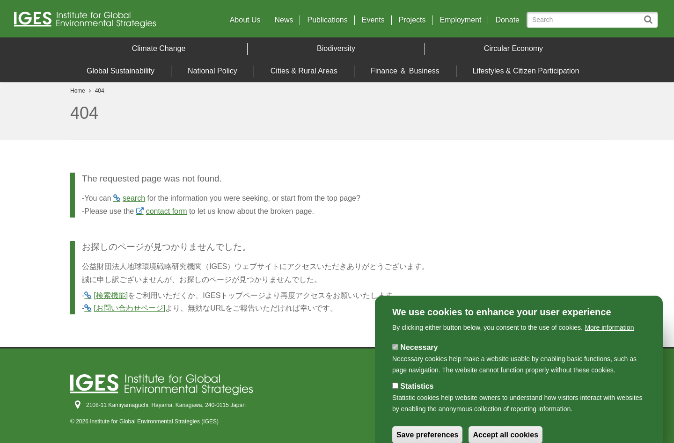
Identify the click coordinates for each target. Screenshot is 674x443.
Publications (327, 20)
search (134, 198)
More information (609, 350)
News (283, 20)
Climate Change (159, 48)
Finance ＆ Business (405, 71)
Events (373, 20)
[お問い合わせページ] (129, 308)
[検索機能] (111, 295)
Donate (507, 20)
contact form (166, 211)
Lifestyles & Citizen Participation (526, 71)
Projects (412, 20)
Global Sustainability (120, 71)
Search (649, 16)
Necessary (419, 370)
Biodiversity (336, 48)
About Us (245, 20)
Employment (460, 20)
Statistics (416, 409)
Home (77, 90)
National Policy (212, 71)
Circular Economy (513, 48)
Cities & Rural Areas (304, 71)
